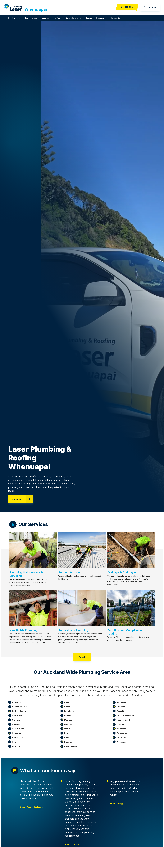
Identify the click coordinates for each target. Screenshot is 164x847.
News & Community (73, 18)
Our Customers (31, 18)
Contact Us (115, 18)
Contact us (150, 7)
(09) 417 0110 (127, 7)
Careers (89, 18)
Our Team (57, 18)
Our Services (13, 18)
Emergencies (101, 18)
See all (82, 657)
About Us (45, 18)
